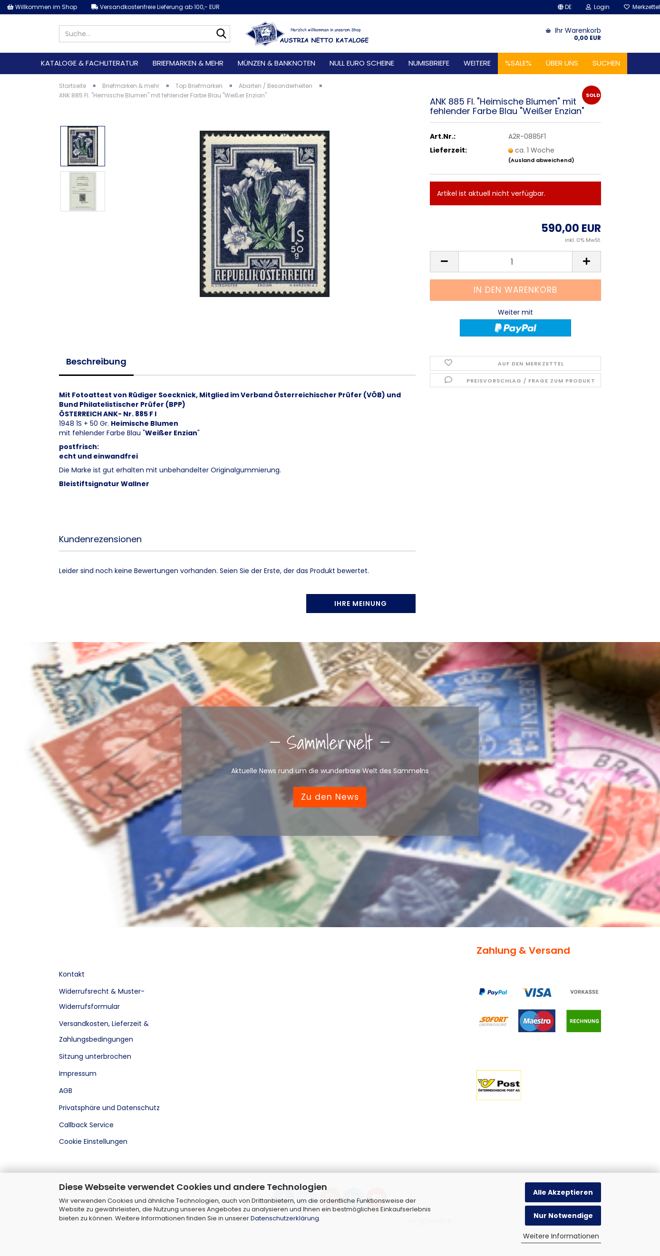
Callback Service (86, 1125)
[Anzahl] (515, 261)
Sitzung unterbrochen (95, 1056)
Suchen (606, 63)
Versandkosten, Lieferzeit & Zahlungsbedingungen (104, 1031)
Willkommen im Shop (42, 7)
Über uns (562, 63)
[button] (565, 7)
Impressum (78, 1073)
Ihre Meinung (360, 603)
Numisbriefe (428, 63)
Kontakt (72, 974)
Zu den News (330, 797)
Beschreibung (96, 361)
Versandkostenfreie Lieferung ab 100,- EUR (155, 7)
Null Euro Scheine (362, 63)
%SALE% (518, 63)
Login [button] (598, 7)
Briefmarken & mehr (188, 63)
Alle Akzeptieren (563, 1192)
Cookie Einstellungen (93, 1141)
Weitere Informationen (561, 1236)
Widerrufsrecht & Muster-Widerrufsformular (102, 999)
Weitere (477, 63)
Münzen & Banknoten (276, 63)
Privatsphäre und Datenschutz (109, 1107)
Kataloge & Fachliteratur (89, 63)
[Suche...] (221, 34)
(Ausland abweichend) (541, 160)
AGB (65, 1090)
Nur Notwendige (563, 1215)
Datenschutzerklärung (285, 1218)
